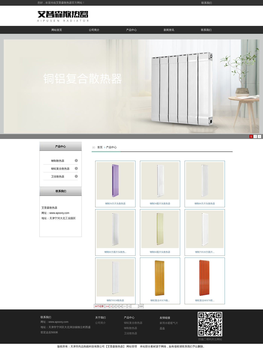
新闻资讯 (169, 29)
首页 (100, 147)
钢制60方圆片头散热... (115, 252)
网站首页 (56, 29)
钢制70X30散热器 (115, 300)
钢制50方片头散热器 (115, 203)
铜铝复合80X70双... (204, 300)
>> (124, 306)
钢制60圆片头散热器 (160, 252)
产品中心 (131, 29)
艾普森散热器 (115, 346)
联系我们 (206, 2)
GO (141, 306)
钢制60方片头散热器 (205, 203)
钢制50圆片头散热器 (160, 203)
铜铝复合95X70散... (160, 300)
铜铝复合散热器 (60, 168)
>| (129, 306)
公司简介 (94, 29)
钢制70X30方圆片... (204, 252)
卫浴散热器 (57, 176)
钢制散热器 (57, 160)
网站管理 (131, 346)
